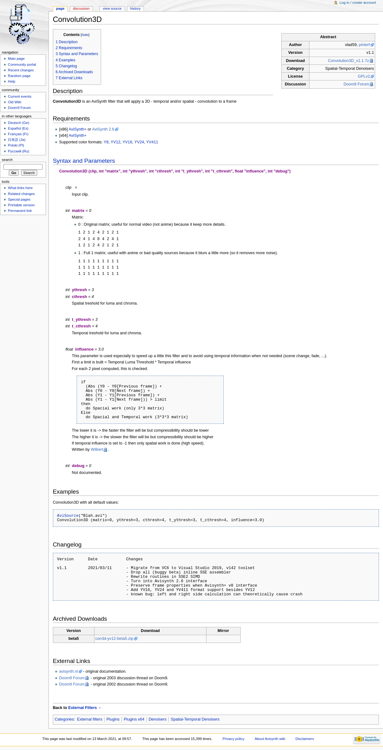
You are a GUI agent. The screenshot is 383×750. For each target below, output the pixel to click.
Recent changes (21, 70)
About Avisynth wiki (270, 739)
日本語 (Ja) (16, 139)
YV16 (127, 142)
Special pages (19, 199)
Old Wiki (14, 102)
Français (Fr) (18, 134)
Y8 (106, 142)
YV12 (115, 142)
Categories (64, 719)
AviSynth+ (77, 129)
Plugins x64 (134, 719)
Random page (19, 76)
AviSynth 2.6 (103, 129)
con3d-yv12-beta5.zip (114, 639)
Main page (16, 58)
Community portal (22, 64)
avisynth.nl (68, 672)
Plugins (113, 719)
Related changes (21, 194)
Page (60, 8)
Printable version (21, 205)
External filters (89, 719)
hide (85, 35)
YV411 (152, 142)
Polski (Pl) (16, 145)
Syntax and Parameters (84, 160)
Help (11, 81)
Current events (19, 96)
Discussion (81, 8)
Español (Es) (18, 128)
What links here (20, 188)
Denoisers (157, 719)
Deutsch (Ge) (18, 123)
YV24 (139, 142)
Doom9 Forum (356, 84)
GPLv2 (364, 76)
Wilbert (97, 450)
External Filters (82, 708)
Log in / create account (358, 2)
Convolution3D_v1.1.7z (348, 61)
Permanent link (20, 211)
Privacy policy (233, 739)
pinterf (364, 45)
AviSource (68, 516)
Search (7, 160)
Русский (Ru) (18, 151)
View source (112, 8)
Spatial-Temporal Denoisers (195, 719)
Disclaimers (304, 739)
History (135, 8)
